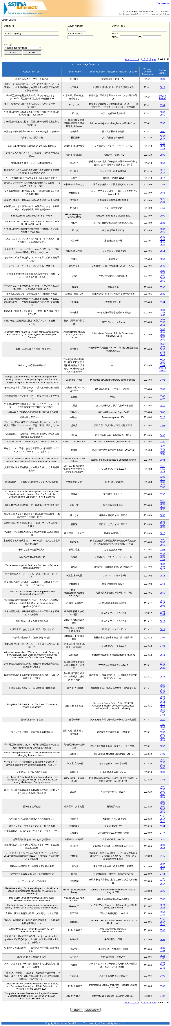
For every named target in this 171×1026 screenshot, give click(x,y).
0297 (162, 398)
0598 (162, 346)
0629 (162, 146)
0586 (162, 522)
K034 (162, 451)
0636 (162, 237)
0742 (162, 712)
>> (155, 59)
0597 (162, 524)
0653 (162, 707)
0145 (162, 856)
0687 (162, 709)
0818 (162, 87)
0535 (162, 143)
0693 (162, 319)
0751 (162, 441)
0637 (162, 864)
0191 (162, 816)
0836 (162, 294)
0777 (162, 833)
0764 (162, 105)
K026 (162, 446)
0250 (162, 727)
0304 (162, 611)
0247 (162, 965)
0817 (162, 172)
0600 (162, 131)
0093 (162, 962)
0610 (162, 506)
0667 (162, 334)
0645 (162, 242)
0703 (162, 425)
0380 (162, 477)
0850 (162, 114)
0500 (162, 79)
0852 (162, 746)
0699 (162, 939)
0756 (162, 208)
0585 (162, 696)
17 (150, 59)
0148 (162, 396)
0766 (162, 714)
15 (143, 59)
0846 (162, 676)
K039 (162, 315)
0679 (162, 905)
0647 (162, 139)
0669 (162, 339)
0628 (162, 621)
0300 (162, 389)
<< (126, 59)
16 (146, 59)
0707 (162, 637)
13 (137, 59)
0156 (162, 584)
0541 (162, 344)
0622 (162, 201)
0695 (162, 566)
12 (134, 59)
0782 (162, 148)
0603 (162, 564)
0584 (162, 614)
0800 (162, 112)
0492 (162, 380)
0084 (162, 460)
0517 (162, 170)
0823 (162, 223)
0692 (162, 349)
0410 (162, 479)
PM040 (162, 370)
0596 (162, 699)
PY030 (162, 96)
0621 (162, 199)
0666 (162, 332)
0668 (162, 337)
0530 (162, 266)
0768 (162, 184)
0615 (162, 704)
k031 (162, 449)
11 (131, 59)
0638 (162, 136)
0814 (162, 251)
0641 (162, 869)
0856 (162, 515)
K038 (162, 454)
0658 (162, 192)
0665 (162, 329)
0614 (162, 702)
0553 (162, 123)
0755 (162, 322)
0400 (162, 754)
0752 (162, 312)
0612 (162, 847)
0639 (162, 866)
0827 (162, 569)
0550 (162, 273)
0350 (162, 732)
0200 (162, 724)
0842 (162, 655)
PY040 (162, 368)
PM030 (162, 98)
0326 (162, 417)
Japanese (163, 3)
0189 (162, 914)
